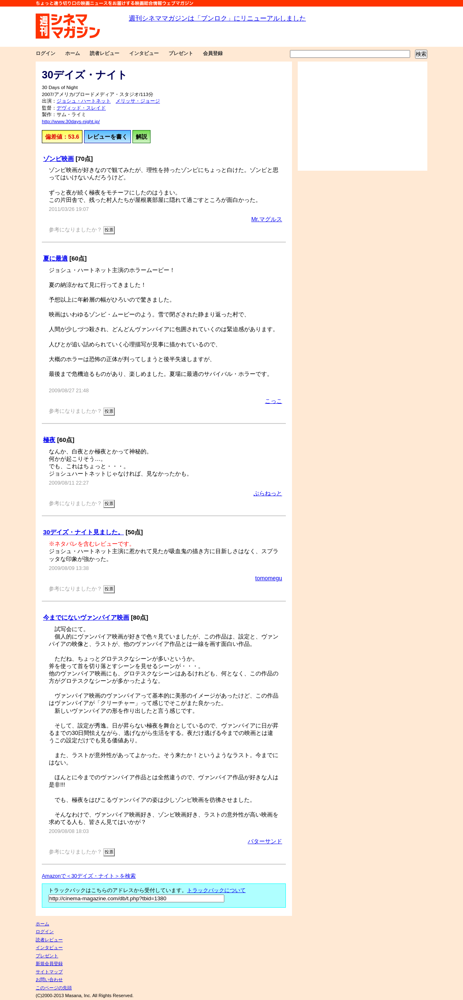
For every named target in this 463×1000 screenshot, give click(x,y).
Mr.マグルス (266, 219)
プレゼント (181, 53)
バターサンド (265, 841)
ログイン (45, 53)
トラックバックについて (216, 890)
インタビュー (144, 53)
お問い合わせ (49, 979)
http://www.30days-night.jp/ (71, 121)
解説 (141, 136)
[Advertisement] (362, 116)
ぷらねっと (267, 493)
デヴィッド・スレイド (81, 108)
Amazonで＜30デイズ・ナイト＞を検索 (89, 876)
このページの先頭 (54, 987)
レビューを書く (107, 136)
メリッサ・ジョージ (138, 101)
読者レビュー (104, 53)
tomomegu (268, 578)
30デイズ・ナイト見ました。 (83, 532)
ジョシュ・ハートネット (84, 101)
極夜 (49, 439)
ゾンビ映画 (58, 158)
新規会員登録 (49, 963)
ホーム (72, 53)
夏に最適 (55, 258)
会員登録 (213, 53)
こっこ (273, 401)
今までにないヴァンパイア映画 (86, 617)
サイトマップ (49, 971)
